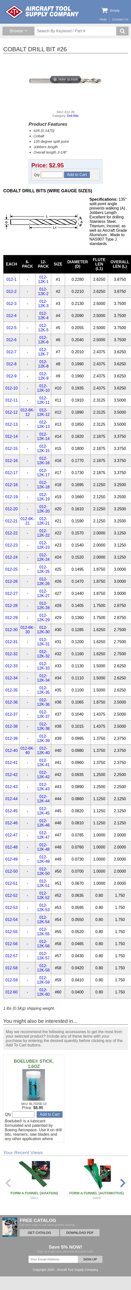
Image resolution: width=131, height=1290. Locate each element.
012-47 (11, 835)
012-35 (11, 690)
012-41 (11, 762)
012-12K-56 (43, 943)
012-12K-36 (43, 702)
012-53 (11, 907)
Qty (48, 175)
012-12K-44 (43, 799)
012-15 (11, 448)
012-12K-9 (43, 376)
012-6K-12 (27, 412)
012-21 (11, 521)
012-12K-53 (43, 907)
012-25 (11, 569)
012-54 (11, 920)
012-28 (11, 605)
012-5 (11, 328)
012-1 (11, 279)
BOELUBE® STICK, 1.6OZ (34, 1064)
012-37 (11, 714)
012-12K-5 (43, 327)
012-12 (11, 412)
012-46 (11, 823)
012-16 (11, 461)
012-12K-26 (43, 581)
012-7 (11, 352)
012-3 (11, 303)
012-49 (11, 859)
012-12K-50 (43, 871)
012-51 (11, 883)
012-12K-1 (43, 279)
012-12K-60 (43, 992)
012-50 (11, 871)
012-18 (11, 485)
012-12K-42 (43, 774)
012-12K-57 (43, 956)
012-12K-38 (43, 726)
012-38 (11, 726)
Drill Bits (73, 116)
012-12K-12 (43, 412)
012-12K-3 (43, 303)
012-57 (11, 956)
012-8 (11, 364)
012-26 (11, 581)
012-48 (11, 847)
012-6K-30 (27, 629)
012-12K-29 (43, 617)
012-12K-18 (43, 484)
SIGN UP (90, 1259)
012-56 (11, 944)
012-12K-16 (43, 460)
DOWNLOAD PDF (80, 1233)
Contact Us (120, 19)
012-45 (11, 811)
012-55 (11, 932)
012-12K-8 (43, 364)
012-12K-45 (43, 811)
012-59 (11, 980)
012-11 (11, 400)
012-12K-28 (43, 605)
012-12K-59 (43, 980)
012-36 (11, 702)
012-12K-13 (43, 424)
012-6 (11, 340)
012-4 (11, 316)
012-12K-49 (43, 859)
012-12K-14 (43, 436)
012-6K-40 (27, 750)
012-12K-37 (43, 714)
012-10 (11, 388)
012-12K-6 (43, 340)
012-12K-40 (43, 750)
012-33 (11, 666)
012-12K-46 (43, 823)
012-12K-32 (43, 654)
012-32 (11, 654)
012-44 (11, 799)
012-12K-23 (43, 545)
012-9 (11, 376)
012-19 (11, 497)
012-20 (11, 509)
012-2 (11, 291)
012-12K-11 (43, 400)
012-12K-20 (43, 509)
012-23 (11, 545)
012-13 (11, 424)
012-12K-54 (43, 919)
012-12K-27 (43, 593)
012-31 (11, 642)
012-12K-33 (43, 666)
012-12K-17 (43, 472)
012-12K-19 (43, 497)
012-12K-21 (43, 521)
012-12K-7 (43, 352)
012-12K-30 (43, 629)
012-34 (11, 678)
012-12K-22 (43, 533)
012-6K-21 (27, 521)
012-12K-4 (43, 315)
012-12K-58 (43, 968)
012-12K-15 (43, 448)
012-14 (11, 436)
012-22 (11, 533)
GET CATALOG (39, 1233)
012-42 (11, 775)
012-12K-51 (43, 883)
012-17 (11, 473)
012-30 (11, 630)
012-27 (11, 593)
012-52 (11, 895)
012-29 (11, 618)
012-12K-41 (43, 762)
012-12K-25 (43, 569)
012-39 (11, 738)
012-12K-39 (43, 738)
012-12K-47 (43, 835)
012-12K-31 (43, 641)
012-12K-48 (43, 847)
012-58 (11, 968)
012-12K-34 (43, 678)
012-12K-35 (43, 690)
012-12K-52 (43, 895)
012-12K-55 (43, 931)
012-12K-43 (43, 786)
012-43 (11, 787)
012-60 (11, 992)
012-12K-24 (43, 557)
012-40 (11, 750)
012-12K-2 (43, 291)
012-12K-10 (43, 388)
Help (103, 19)
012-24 (11, 557)
